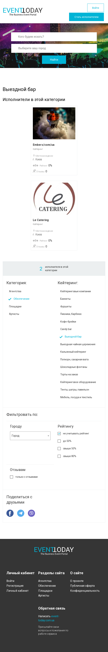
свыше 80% (69, 458)
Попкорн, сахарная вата (74, 361)
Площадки (15, 308)
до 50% (67, 443)
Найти (54, 61)
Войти (94, 8)
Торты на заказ (69, 376)
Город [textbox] (15, 438)
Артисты (14, 316)
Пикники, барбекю (71, 316)
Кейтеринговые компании (75, 293)
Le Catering (41, 222)
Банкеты (65, 301)
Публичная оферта (82, 585)
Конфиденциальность (85, 590)
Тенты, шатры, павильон (74, 391)
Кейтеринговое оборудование (78, 384)
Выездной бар (73, 338)
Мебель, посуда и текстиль (76, 399)
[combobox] (30, 438)
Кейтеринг (38, 151)
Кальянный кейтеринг (73, 353)
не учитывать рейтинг (76, 435)
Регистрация (14, 585)
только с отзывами (26, 479)
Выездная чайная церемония (77, 346)
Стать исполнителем (84, 18)
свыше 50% (69, 450)
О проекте (77, 581)
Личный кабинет (17, 590)
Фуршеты (65, 308)
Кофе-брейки (68, 323)
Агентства (15, 293)
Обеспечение (21, 301)
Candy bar (66, 331)
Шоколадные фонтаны (73, 369)
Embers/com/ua (43, 147)
